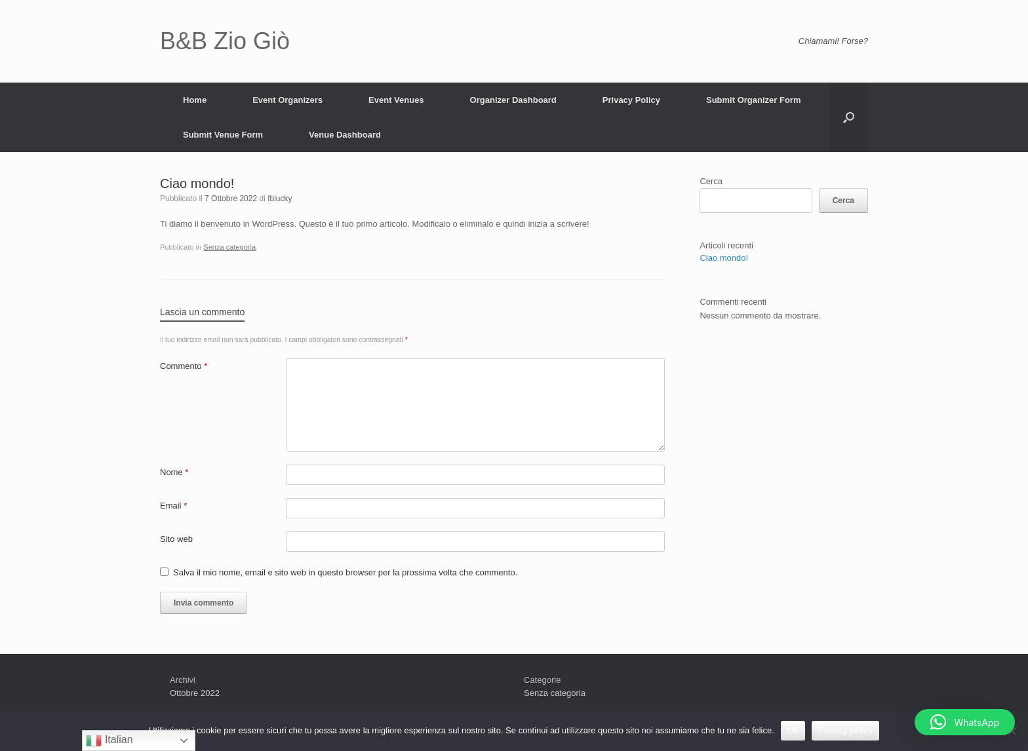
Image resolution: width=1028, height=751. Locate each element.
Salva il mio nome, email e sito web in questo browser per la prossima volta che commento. (345, 572)
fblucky (279, 198)
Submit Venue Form (223, 135)
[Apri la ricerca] (848, 117)
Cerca (711, 181)
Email (173, 505)
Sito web (176, 539)
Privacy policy (845, 730)
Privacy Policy (631, 100)
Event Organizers (287, 100)
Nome (174, 472)
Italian (109, 740)
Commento (183, 366)
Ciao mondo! (724, 258)
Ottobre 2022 (195, 693)
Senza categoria (229, 247)
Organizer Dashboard (513, 100)
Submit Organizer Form (753, 100)
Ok (793, 730)
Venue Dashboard (345, 135)
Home (195, 100)
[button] (965, 722)
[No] (1011, 730)
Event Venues (396, 100)
